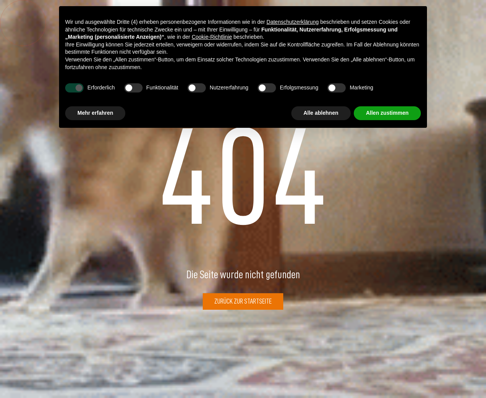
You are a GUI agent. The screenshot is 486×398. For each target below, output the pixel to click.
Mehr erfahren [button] (95, 113)
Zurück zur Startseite (243, 301)
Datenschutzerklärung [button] (292, 22)
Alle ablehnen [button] (321, 113)
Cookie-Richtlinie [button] (212, 37)
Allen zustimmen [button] (387, 113)
